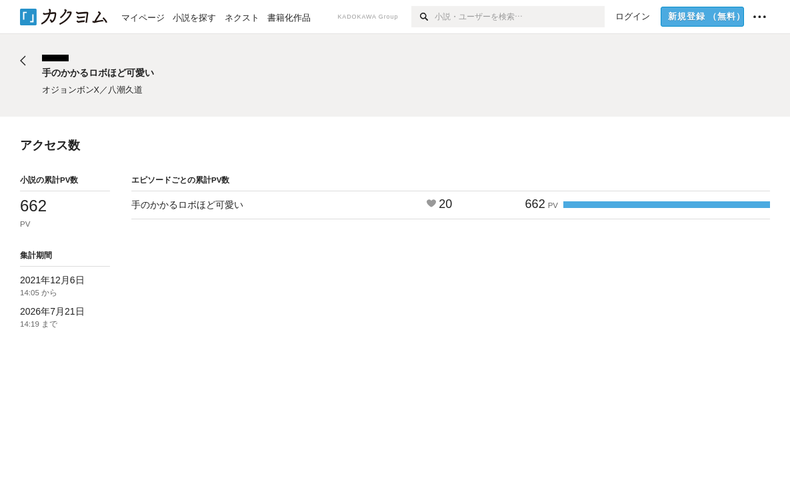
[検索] (423, 16)
